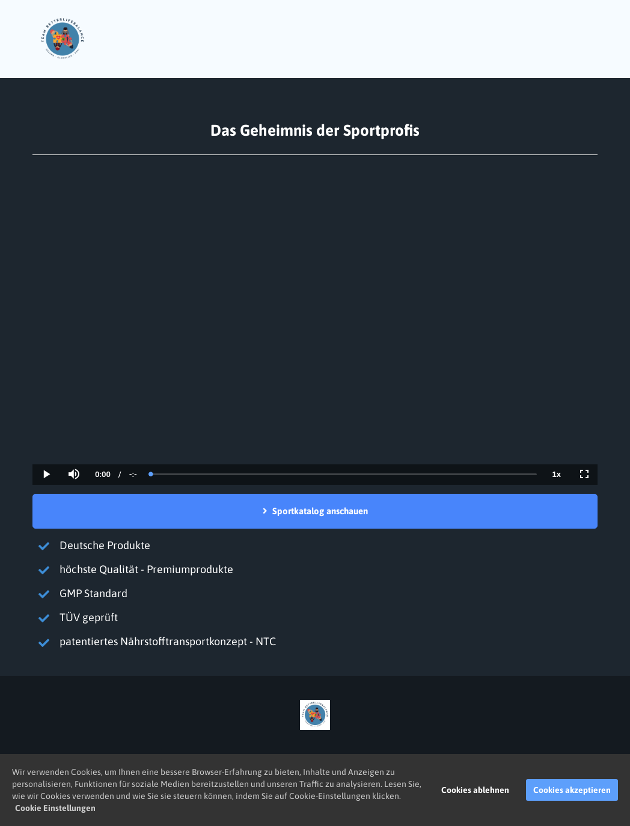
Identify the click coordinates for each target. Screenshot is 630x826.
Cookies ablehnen (475, 790)
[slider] (344, 474)
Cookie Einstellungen (55, 808)
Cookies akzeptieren (572, 790)
